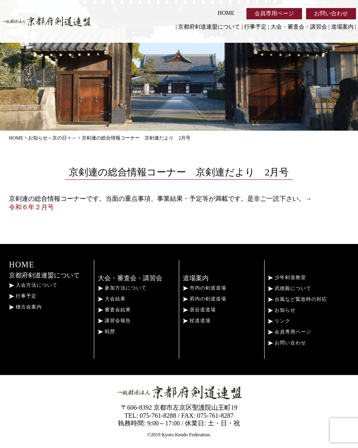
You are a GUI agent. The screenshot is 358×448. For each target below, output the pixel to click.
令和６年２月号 (31, 207)
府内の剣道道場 (204, 299)
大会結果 (112, 299)
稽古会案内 (25, 307)
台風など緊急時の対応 (297, 299)
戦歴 (106, 331)
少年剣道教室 (287, 277)
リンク (279, 321)
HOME (226, 13)
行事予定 (255, 27)
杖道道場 (197, 320)
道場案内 (342, 27)
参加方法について (122, 288)
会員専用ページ (274, 13)
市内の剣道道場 (204, 288)
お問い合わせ (331, 13)
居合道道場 (199, 310)
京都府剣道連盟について (209, 27)
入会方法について (33, 285)
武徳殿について (289, 288)
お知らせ (282, 310)
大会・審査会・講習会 (299, 27)
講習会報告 (114, 320)
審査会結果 (114, 310)
